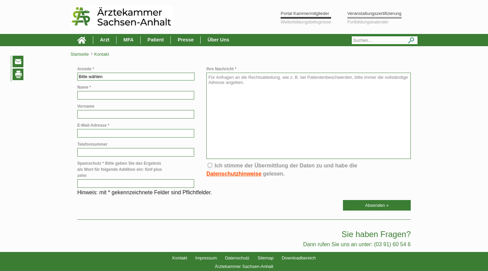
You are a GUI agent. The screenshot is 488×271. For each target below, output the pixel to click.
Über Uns (218, 39)
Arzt (104, 39)
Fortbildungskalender (367, 21)
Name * (84, 87)
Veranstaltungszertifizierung (374, 13)
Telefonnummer (92, 144)
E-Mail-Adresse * (93, 125)
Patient (155, 39)
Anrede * (85, 69)
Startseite (79, 54)
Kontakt (179, 257)
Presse (186, 39)
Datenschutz (237, 257)
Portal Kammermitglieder (305, 13)
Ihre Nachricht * (221, 69)
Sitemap (266, 257)
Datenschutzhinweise (234, 174)
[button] (377, 205)
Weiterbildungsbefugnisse (306, 21)
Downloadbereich (299, 257)
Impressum (206, 257)
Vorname (85, 106)
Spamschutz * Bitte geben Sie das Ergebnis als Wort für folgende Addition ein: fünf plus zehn (119, 169)
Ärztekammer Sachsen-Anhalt (244, 266)
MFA (128, 39)
